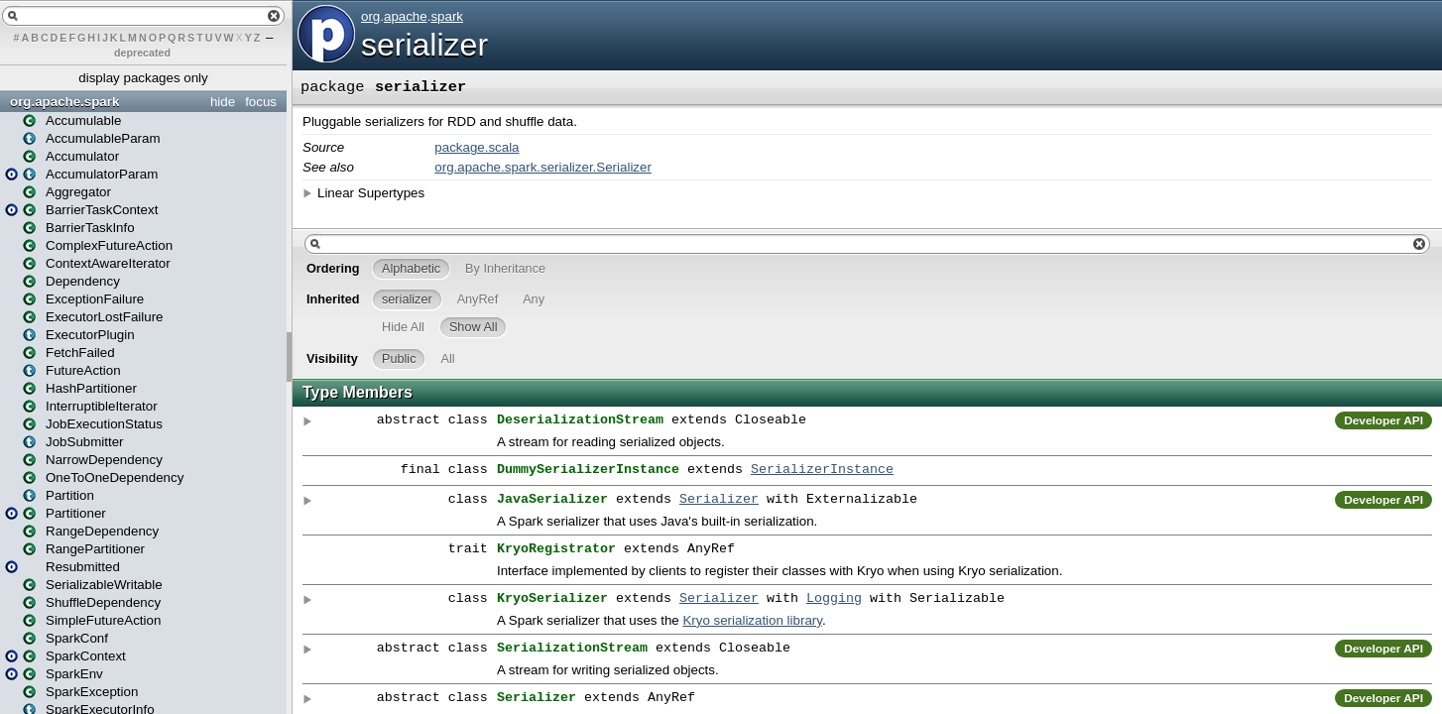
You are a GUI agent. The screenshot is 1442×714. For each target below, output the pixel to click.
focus (261, 101)
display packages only (142, 77)
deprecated (142, 53)
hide (222, 101)
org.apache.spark (64, 101)
